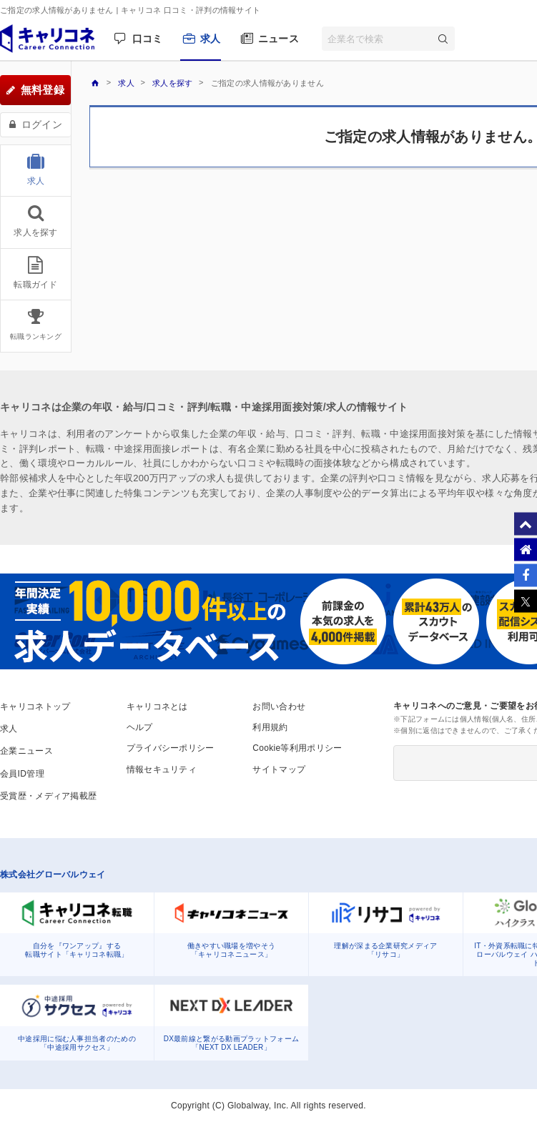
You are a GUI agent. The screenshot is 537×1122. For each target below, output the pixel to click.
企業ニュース (26, 751)
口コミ (147, 38)
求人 (210, 38)
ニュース (278, 38)
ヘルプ (140, 727)
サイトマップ (278, 769)
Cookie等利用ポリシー (297, 748)
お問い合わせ (278, 707)
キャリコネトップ (35, 707)
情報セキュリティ (162, 769)
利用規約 (269, 727)
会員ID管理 (22, 774)
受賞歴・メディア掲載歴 (48, 796)
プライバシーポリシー (171, 748)
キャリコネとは (157, 707)
